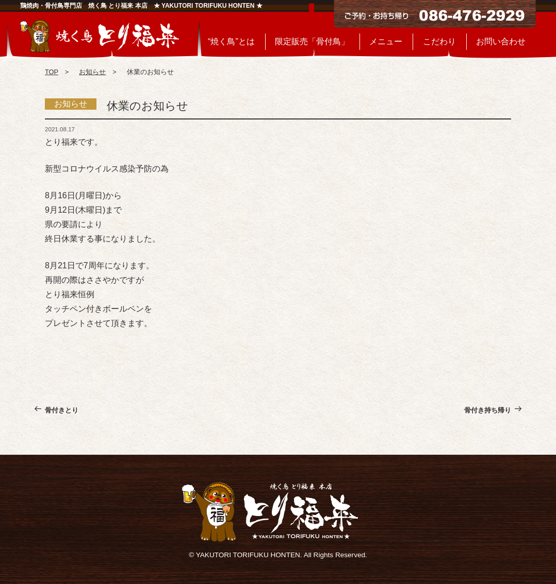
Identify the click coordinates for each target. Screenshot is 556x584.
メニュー (385, 41)
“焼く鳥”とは (231, 41)
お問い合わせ (501, 41)
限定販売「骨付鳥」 (312, 41)
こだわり (439, 41)
